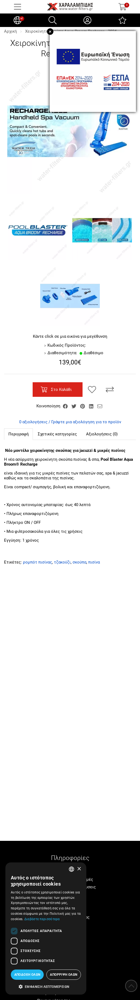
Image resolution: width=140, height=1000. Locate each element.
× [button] (79, 869)
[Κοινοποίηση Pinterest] (83, 406)
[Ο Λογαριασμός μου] (87, 20)
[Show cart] (122, 6)
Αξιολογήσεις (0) (102, 434)
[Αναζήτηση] (52, 20)
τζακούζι (62, 562)
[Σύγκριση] (109, 389)
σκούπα (79, 562)
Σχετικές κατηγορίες (57, 434)
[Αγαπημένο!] (92, 389)
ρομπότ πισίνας (37, 562)
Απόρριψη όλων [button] (63, 975)
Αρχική (10, 31)
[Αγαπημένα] (122, 20)
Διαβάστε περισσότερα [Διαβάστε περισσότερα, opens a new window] (42, 919)
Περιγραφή (18, 434)
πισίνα (94, 562)
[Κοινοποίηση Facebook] (66, 406)
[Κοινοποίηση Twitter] (74, 406)
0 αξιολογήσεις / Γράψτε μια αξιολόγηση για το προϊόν (70, 421)
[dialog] (45, 928)
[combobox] (71, 869)
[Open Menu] (17, 6)
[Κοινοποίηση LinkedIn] (92, 406)
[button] (46, 986)
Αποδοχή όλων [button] (27, 975)
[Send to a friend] (99, 406)
